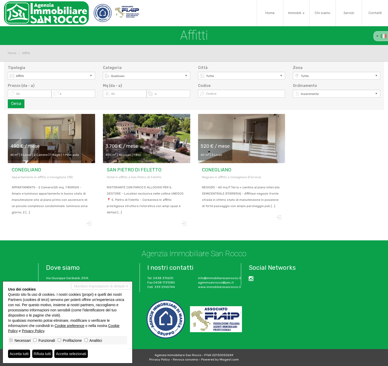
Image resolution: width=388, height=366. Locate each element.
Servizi (349, 13)
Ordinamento (305, 86)
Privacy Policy (159, 359)
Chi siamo (322, 13)
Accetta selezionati (71, 354)
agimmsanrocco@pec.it (216, 282)
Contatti (375, 13)
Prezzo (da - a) (21, 86)
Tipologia (16, 68)
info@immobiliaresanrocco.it (219, 278)
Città (203, 68)
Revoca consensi (185, 359)
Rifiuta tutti (42, 354)
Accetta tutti (19, 354)
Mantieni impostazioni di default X (101, 286)
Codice (204, 86)
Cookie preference (69, 326)
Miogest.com (229, 359)
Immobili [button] (296, 13)
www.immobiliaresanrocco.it (219, 287)
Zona (297, 68)
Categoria (112, 68)
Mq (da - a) (112, 86)
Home (270, 13)
